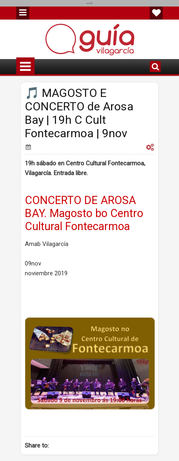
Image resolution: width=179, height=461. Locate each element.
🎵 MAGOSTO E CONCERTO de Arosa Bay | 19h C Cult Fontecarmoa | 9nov (79, 113)
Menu (22, 13)
